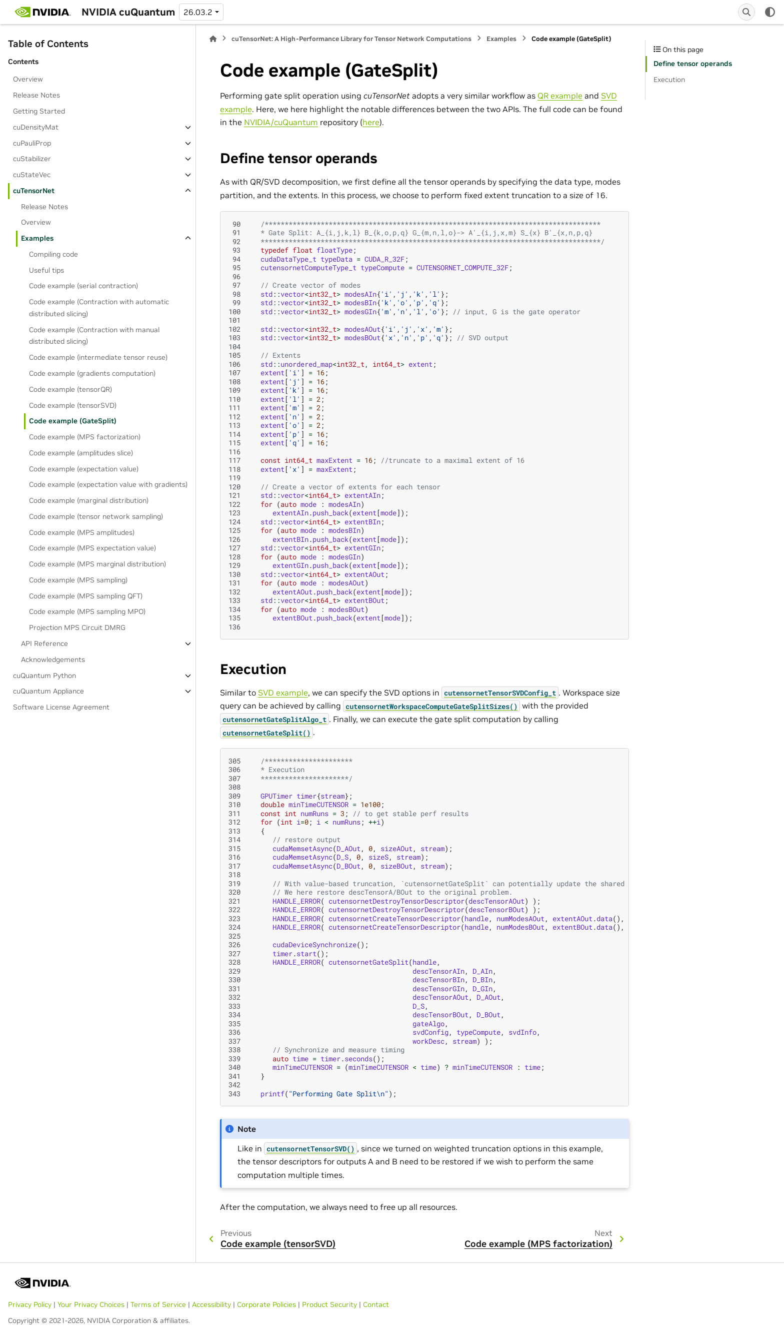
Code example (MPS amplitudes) (81, 532)
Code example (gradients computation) (92, 373)
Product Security (329, 1304)
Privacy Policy (30, 1304)
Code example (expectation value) (83, 468)
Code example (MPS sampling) (78, 579)
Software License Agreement (61, 707)
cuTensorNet (33, 190)
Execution (669, 79)
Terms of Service (158, 1304)
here (371, 122)
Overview (28, 79)
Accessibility (211, 1304)
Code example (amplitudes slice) (81, 452)
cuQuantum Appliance (48, 691)
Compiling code (53, 254)
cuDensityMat (35, 127)
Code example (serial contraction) (83, 285)
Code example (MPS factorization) (84, 436)
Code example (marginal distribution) (88, 500)
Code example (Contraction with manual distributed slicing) (94, 335)
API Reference (44, 643)
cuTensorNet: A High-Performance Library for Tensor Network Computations (352, 39)
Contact (376, 1304)
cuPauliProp (32, 143)
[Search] (746, 12)
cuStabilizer (32, 158)
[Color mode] (770, 12)
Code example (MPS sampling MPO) (87, 611)
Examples (37, 238)
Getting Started (39, 111)
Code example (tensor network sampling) (96, 516)
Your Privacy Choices (91, 1304)
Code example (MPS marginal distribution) (97, 563)
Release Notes (36, 95)
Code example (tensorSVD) (72, 405)
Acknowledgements (53, 659)
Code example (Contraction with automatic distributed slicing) (99, 307)
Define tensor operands (693, 63)
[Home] (213, 39)
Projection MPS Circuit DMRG (77, 627)
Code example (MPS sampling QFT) (85, 595)
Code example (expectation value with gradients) (108, 484)
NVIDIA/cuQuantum (281, 122)
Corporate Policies (266, 1304)
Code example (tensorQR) (70, 389)
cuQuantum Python (44, 675)
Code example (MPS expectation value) (92, 547)
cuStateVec (31, 174)
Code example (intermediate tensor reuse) (98, 357)
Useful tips (46, 270)
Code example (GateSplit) (72, 420)
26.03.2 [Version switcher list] (198, 12)
